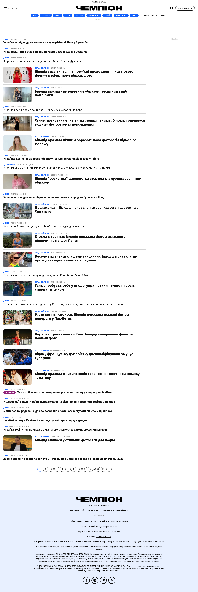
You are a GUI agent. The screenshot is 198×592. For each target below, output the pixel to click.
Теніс (67, 15)
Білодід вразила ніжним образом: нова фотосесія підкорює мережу (85, 142)
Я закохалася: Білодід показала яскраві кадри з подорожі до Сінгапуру (86, 210)
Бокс (57, 15)
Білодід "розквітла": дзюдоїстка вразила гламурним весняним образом (88, 180)
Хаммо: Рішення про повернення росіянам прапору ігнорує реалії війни (57, 392)
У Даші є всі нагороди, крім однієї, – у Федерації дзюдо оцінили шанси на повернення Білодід (63, 304)
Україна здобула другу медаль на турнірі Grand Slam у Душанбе (45, 42)
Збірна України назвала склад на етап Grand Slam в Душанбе (42, 61)
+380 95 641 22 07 (103, 536)
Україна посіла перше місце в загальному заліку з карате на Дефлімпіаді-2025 (55, 429)
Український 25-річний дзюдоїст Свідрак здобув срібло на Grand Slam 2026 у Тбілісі (56, 168)
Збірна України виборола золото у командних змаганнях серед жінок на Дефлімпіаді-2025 (63, 458)
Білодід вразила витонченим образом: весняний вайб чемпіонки (81, 93)
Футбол (46, 15)
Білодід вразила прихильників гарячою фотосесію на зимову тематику (87, 376)
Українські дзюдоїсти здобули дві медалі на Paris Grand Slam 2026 (45, 275)
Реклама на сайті (78, 510)
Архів (162, 15)
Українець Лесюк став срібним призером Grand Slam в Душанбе (45, 51)
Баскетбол (94, 15)
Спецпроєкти (148, 15)
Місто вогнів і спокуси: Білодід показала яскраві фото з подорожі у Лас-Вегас (82, 316)
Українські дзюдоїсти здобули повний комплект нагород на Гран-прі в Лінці (53, 197)
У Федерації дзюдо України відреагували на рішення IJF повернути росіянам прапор (59, 401)
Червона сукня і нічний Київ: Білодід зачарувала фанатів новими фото (84, 336)
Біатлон (79, 15)
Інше (134, 15)
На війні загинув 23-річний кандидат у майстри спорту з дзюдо (45, 420)
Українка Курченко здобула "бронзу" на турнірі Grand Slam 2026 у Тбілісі (51, 158)
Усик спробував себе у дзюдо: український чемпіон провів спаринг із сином (85, 287)
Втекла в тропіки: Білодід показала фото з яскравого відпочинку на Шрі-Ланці (80, 239)
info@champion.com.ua (106, 526)
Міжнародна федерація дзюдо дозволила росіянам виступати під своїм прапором (58, 411)
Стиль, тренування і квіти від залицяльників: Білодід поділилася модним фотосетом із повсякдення (90, 122)
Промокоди (99, 515)
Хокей (107, 15)
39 (103, 469)
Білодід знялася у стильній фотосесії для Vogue (75, 440)
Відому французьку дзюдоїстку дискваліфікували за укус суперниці (84, 356)
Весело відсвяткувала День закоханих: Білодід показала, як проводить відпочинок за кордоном (86, 258)
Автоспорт (121, 15)
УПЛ (34, 15)
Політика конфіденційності (114, 510)
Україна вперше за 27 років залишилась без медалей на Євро (42, 110)
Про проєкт (93, 510)
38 (98, 469)
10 (90, 469)
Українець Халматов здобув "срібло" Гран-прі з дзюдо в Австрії (43, 226)
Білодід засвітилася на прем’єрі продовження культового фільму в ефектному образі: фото (84, 73)
